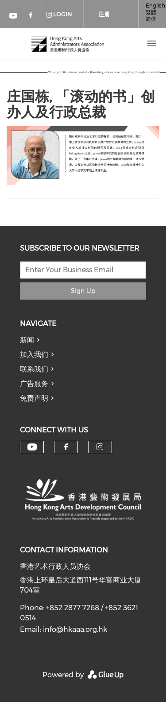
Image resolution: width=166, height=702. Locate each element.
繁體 (151, 12)
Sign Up (83, 291)
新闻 (27, 340)
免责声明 (34, 398)
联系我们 (34, 369)
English (155, 5)
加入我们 (34, 354)
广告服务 (34, 383)
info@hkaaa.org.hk (75, 629)
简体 (151, 18)
